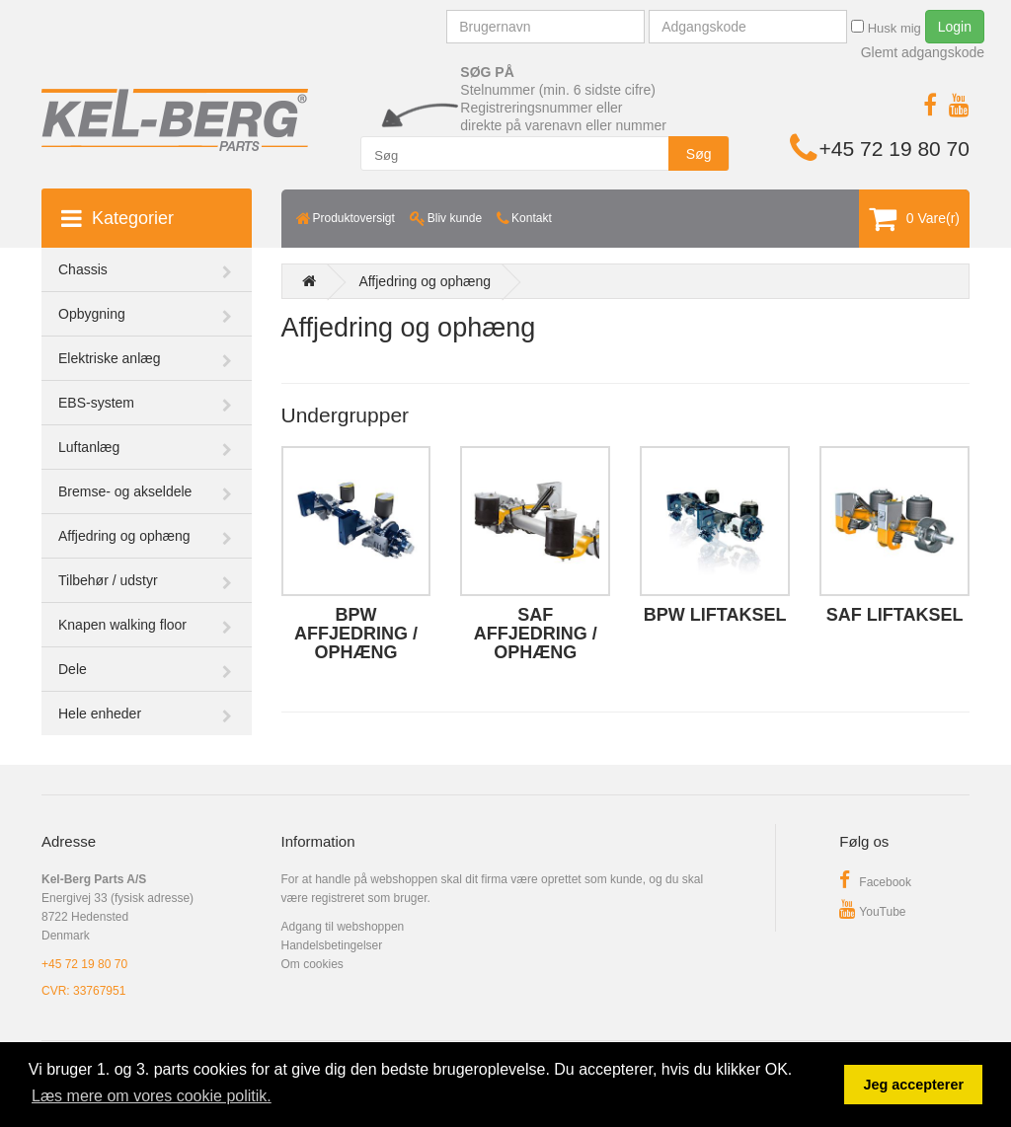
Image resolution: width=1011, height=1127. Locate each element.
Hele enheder (99, 713)
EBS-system (96, 403)
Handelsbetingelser (332, 945)
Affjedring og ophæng (124, 536)
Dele (72, 669)
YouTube (872, 912)
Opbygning (91, 314)
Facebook (875, 882)
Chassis (83, 269)
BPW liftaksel (715, 615)
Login (955, 27)
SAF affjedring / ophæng (535, 633)
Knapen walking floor (122, 625)
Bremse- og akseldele (125, 491)
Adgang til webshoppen (343, 927)
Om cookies (312, 964)
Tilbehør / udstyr (108, 580)
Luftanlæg (88, 447)
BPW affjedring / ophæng (356, 633)
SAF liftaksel (895, 615)
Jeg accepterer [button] (913, 1084)
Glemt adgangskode (922, 52)
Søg (699, 154)
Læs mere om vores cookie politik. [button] (152, 1096)
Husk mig (886, 28)
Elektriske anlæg (109, 358)
